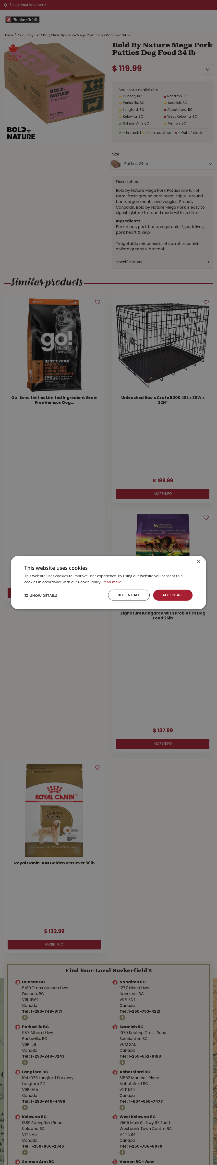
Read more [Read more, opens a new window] (111, 581)
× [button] (198, 561)
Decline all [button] (129, 595)
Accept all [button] (172, 595)
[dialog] (108, 582)
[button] (40, 595)
